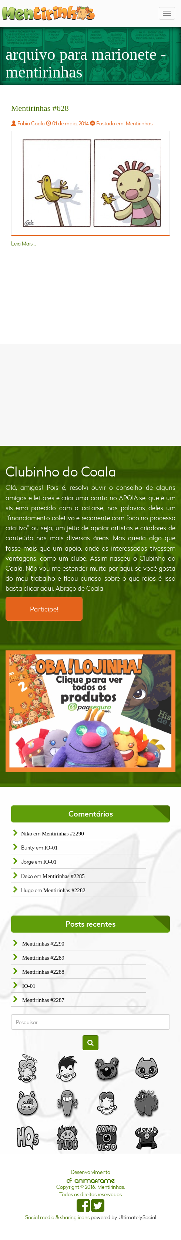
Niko (26, 834)
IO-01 (51, 848)
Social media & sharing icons (58, 1217)
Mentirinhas (139, 123)
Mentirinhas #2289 (43, 958)
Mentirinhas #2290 (63, 834)
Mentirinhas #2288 (43, 972)
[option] (90, 711)
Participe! (44, 608)
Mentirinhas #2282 (64, 890)
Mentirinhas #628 (40, 108)
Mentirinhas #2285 (64, 876)
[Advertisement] (90, 393)
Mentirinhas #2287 (43, 1000)
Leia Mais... (23, 243)
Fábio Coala (31, 123)
